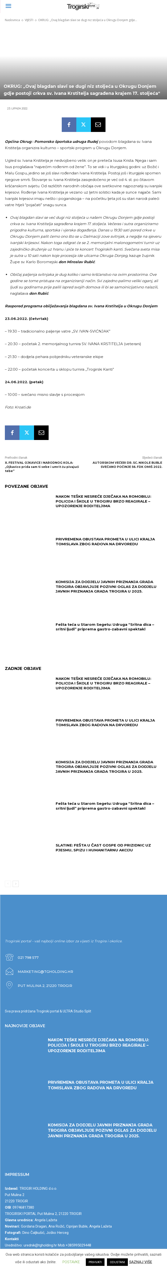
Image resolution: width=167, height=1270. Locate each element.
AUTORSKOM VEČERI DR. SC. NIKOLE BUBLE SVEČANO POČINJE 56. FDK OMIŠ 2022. (127, 465)
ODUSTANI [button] (117, 1262)
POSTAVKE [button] (71, 1262)
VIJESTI (29, 20)
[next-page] (16, 884)
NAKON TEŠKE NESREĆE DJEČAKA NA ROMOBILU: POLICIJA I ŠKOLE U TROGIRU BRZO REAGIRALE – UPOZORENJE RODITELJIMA (103, 501)
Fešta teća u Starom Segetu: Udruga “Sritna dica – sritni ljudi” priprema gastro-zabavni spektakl (105, 627)
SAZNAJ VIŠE (140, 1262)
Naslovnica (12, 20)
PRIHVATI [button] (95, 1262)
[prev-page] (8, 884)
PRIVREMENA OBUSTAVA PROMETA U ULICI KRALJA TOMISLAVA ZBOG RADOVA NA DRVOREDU (105, 541)
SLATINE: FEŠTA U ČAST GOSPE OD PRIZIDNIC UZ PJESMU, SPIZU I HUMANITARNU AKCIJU (103, 847)
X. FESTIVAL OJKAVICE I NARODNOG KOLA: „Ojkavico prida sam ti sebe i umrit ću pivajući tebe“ (42, 467)
